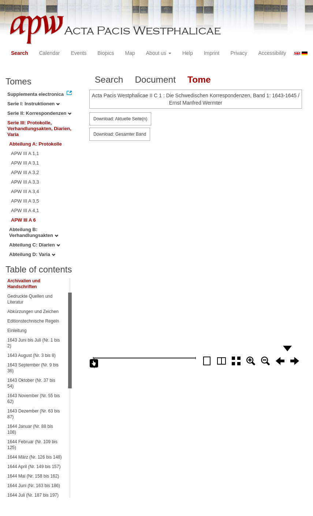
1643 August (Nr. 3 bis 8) (31, 355)
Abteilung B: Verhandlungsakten (33, 232)
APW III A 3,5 (25, 201)
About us (158, 53)
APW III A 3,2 (25, 172)
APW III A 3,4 (25, 191)
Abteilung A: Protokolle (35, 144)
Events (79, 53)
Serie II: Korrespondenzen (39, 113)
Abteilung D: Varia (32, 254)
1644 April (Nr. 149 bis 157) (33, 466)
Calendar (49, 53)
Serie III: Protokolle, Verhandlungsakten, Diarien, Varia (39, 128)
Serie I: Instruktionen (33, 103)
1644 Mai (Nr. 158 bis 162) (33, 476)
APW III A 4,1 (25, 210)
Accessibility (272, 53)
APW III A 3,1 (25, 163)
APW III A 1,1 (25, 153)
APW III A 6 (23, 220)
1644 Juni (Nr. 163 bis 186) (33, 485)
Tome (199, 79)
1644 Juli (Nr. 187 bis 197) (33, 495)
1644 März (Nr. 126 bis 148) (34, 457)
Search (19, 53)
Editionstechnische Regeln (33, 321)
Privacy (238, 53)
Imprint (212, 53)
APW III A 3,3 (25, 182)
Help (187, 53)
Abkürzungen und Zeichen (33, 311)
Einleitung (17, 330)
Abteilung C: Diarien (34, 245)
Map (130, 53)
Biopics (105, 53)
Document (155, 79)
